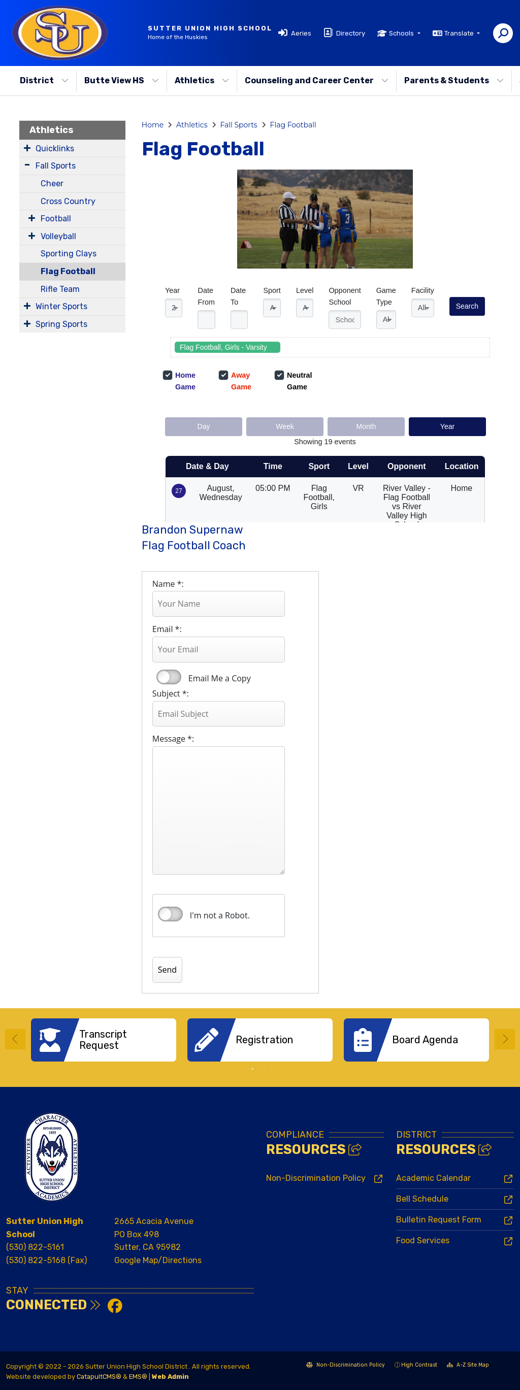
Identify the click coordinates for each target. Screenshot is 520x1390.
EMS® (138, 1376)
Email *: (167, 629)
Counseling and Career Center (316, 80)
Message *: (173, 738)
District (44, 80)
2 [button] (268, 1069)
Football (56, 218)
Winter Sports (61, 306)
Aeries (301, 33)
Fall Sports (56, 166)
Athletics (202, 80)
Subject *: (170, 693)
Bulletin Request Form (438, 1219)
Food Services (422, 1240)
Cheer (52, 183)
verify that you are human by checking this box (170, 914)
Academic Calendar (433, 1178)
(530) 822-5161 (35, 1247)
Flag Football (68, 271)
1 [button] (252, 1069)
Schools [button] (402, 33)
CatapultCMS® (99, 1376)
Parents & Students (454, 80)
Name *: (168, 583)
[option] (103, 1040)
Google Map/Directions (158, 1260)
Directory (350, 33)
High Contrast (419, 1364)
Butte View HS (121, 80)
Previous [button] (15, 1039)
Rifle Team (60, 289)
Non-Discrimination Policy (316, 1178)
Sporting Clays (68, 253)
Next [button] (505, 1039)
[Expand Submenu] (27, 148)
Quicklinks (55, 148)
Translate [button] (459, 33)
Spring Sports (61, 324)
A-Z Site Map (468, 1365)
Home (153, 124)
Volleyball (58, 236)
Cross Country (68, 201)
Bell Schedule (422, 1199)
